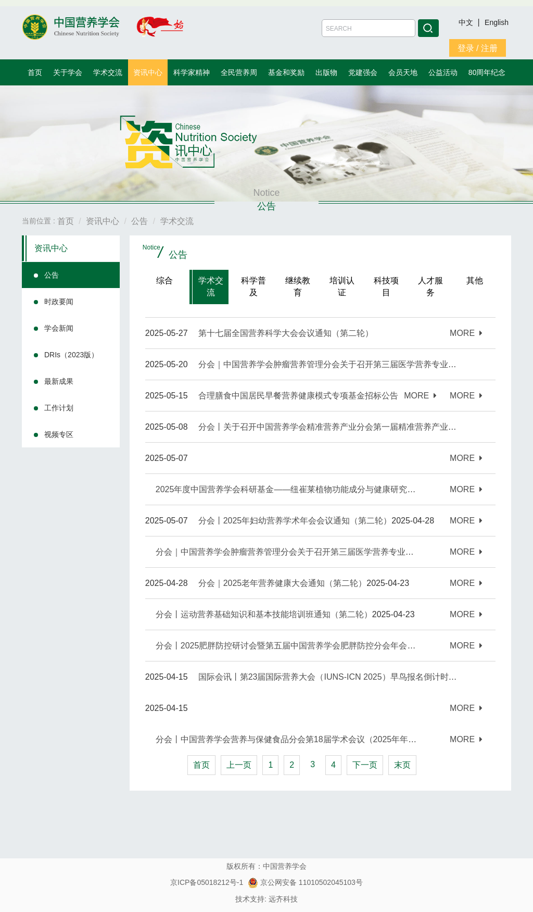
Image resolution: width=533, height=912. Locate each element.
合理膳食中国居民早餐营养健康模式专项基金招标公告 (298, 395)
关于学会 (67, 72)
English (497, 22)
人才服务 (430, 286)
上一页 (238, 764)
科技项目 (386, 286)
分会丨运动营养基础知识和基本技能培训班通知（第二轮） (264, 614)
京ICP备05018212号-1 (206, 882)
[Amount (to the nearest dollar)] (368, 28)
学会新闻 (58, 328)
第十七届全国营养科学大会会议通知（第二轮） (285, 333)
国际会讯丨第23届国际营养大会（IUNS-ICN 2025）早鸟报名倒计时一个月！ (340, 676)
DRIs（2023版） (71, 355)
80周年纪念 (487, 72)
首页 (35, 72)
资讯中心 (147, 72)
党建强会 (362, 72)
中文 (467, 22)
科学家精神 (191, 72)
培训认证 (341, 286)
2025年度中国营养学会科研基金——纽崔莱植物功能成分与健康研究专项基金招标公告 (315, 489)
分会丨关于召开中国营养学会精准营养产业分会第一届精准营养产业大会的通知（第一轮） (364, 426)
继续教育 (297, 286)
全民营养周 (239, 72)
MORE (466, 333)
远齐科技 (283, 899)
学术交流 (107, 72)
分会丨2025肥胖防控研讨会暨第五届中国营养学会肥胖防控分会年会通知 (290, 645)
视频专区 (58, 434)
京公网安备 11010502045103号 (305, 882)
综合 (164, 280)
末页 (402, 764)
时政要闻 (58, 301)
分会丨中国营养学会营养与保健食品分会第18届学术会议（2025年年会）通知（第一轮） (319, 739)
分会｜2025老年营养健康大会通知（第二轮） (282, 583)
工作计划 (58, 408)
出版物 (326, 72)
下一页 (364, 764)
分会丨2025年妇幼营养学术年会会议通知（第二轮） (295, 520)
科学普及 (253, 286)
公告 (51, 275)
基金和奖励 (286, 72)
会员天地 (402, 72)
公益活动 (443, 72)
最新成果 (58, 381)
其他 (474, 280)
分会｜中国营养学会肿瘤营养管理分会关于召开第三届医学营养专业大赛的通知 (301, 551)
